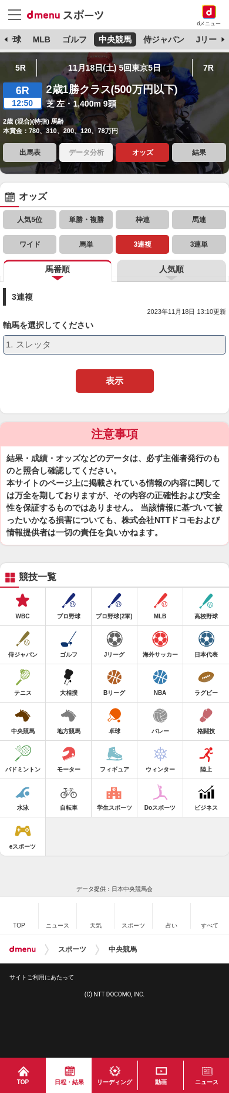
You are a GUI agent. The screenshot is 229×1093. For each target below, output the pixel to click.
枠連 (143, 220)
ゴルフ (74, 39)
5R (20, 67)
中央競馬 (115, 39)
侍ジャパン (163, 39)
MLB (41, 39)
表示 (114, 381)
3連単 (199, 244)
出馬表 (30, 152)
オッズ (142, 152)
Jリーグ (210, 39)
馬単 (86, 244)
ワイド (30, 244)
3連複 (143, 244)
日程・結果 (69, 1082)
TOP (23, 1082)
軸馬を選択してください (48, 325)
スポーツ (72, 949)
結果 (199, 152)
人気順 (171, 269)
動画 (161, 1082)
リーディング (114, 1082)
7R (208, 67)
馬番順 (57, 269)
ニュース (206, 1082)
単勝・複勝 (86, 220)
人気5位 (29, 220)
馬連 (199, 220)
